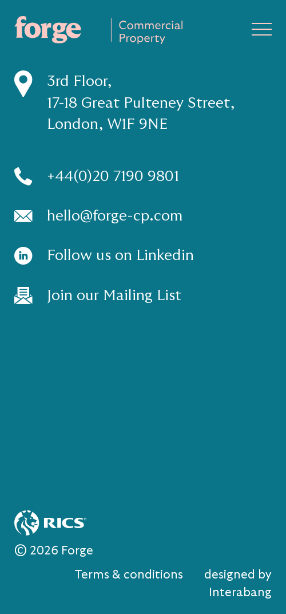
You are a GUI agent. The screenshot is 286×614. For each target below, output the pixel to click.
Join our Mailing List (114, 295)
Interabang (240, 592)
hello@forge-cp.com (114, 215)
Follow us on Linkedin (120, 255)
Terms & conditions (128, 574)
